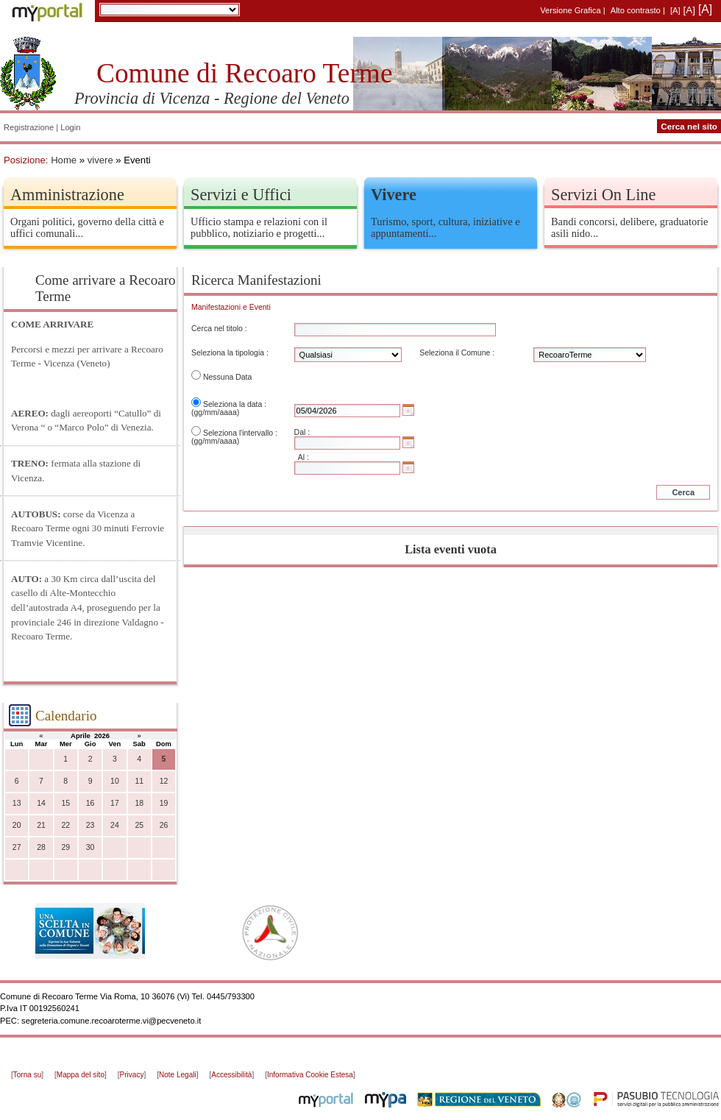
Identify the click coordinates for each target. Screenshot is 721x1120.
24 (114, 825)
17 (114, 803)
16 (90, 803)
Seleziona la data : (234, 404)
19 (164, 803)
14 (41, 803)
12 (164, 781)
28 (41, 847)
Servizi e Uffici (241, 194)
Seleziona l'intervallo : (240, 433)
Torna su (27, 1075)
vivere (100, 160)
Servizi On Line (603, 194)
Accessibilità (231, 1075)
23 (90, 825)
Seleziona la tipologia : (230, 353)
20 (17, 825)
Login (70, 127)
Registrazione (29, 127)
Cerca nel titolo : (219, 329)
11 (139, 781)
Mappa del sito (80, 1075)
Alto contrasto (636, 10)
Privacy (132, 1075)
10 (114, 781)
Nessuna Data (227, 377)
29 (65, 847)
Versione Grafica (570, 10)
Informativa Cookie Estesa (310, 1075)
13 (17, 803)
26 (164, 825)
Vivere (393, 194)
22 (65, 825)
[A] (675, 10)
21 (41, 825)
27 (17, 847)
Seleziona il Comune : (456, 353)
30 (90, 847)
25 (139, 825)
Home (64, 160)
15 (65, 803)
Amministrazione (67, 194)
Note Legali (177, 1075)
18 (139, 803)
